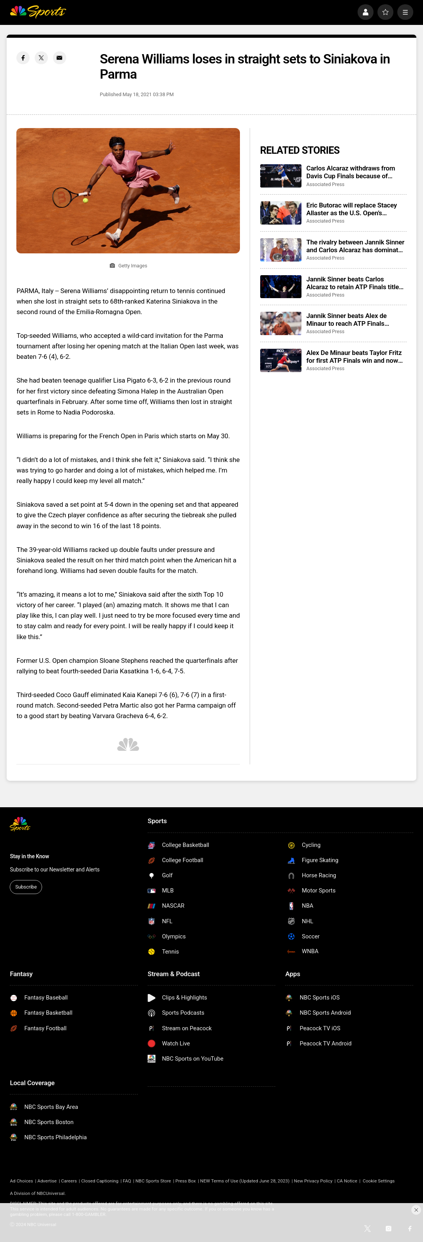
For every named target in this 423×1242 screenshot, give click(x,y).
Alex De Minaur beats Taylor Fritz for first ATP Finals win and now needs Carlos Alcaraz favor (354, 356)
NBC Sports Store (153, 1181)
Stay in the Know (29, 856)
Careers (69, 1181)
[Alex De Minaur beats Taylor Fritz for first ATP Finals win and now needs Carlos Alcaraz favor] (280, 360)
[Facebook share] (23, 58)
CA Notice (347, 1181)
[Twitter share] (41, 58)
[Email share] (59, 58)
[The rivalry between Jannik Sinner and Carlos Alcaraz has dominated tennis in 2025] (280, 250)
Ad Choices (21, 1181)
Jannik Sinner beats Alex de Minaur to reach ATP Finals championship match (346, 319)
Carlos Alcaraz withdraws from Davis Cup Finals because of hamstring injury (350, 172)
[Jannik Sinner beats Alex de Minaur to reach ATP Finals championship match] (280, 323)
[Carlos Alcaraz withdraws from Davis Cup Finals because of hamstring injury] (280, 176)
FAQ (127, 1181)
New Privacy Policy (313, 1181)
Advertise (47, 1181)
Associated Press (325, 184)
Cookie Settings (379, 1181)
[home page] (38, 12)
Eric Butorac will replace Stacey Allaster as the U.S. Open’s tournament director (351, 209)
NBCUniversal (51, 1193)
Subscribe (26, 887)
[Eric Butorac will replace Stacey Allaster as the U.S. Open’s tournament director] (280, 213)
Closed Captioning (99, 1181)
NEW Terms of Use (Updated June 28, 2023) (245, 1181)
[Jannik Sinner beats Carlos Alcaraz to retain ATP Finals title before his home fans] (280, 287)
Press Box (185, 1181)
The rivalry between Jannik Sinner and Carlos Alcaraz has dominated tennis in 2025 (355, 246)
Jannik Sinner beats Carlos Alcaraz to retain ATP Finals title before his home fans (352, 283)
